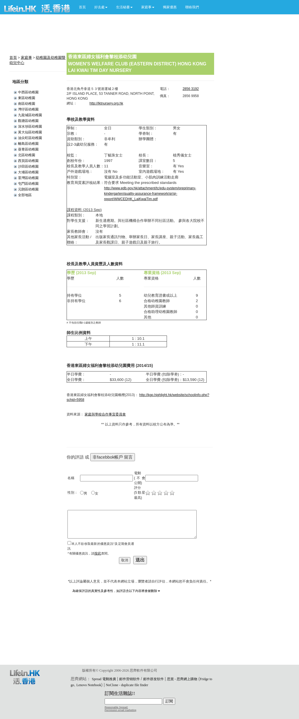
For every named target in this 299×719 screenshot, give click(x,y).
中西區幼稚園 (28, 92)
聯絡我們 (192, 7)
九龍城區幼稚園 (30, 115)
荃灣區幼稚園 (28, 178)
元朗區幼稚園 (28, 189)
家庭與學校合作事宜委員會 (105, 414)
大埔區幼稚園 (28, 172)
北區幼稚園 (26, 155)
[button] (101, 7)
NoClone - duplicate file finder (127, 685)
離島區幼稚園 (28, 144)
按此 (97, 553)
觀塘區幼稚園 (28, 121)
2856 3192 (191, 89)
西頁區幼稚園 (28, 161)
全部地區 (25, 195)
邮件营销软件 (129, 679)
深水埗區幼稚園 (30, 126)
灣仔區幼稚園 (28, 109)
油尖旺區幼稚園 (30, 138)
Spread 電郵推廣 (104, 679)
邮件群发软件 (153, 679)
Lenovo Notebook (88, 685)
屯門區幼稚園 (28, 184)
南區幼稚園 (26, 104)
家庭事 (26, 57)
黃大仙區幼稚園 (30, 132)
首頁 (82, 7)
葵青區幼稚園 (28, 149)
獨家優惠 (170, 7)
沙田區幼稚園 (28, 166)
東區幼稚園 (26, 98)
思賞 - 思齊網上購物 (182, 679)
